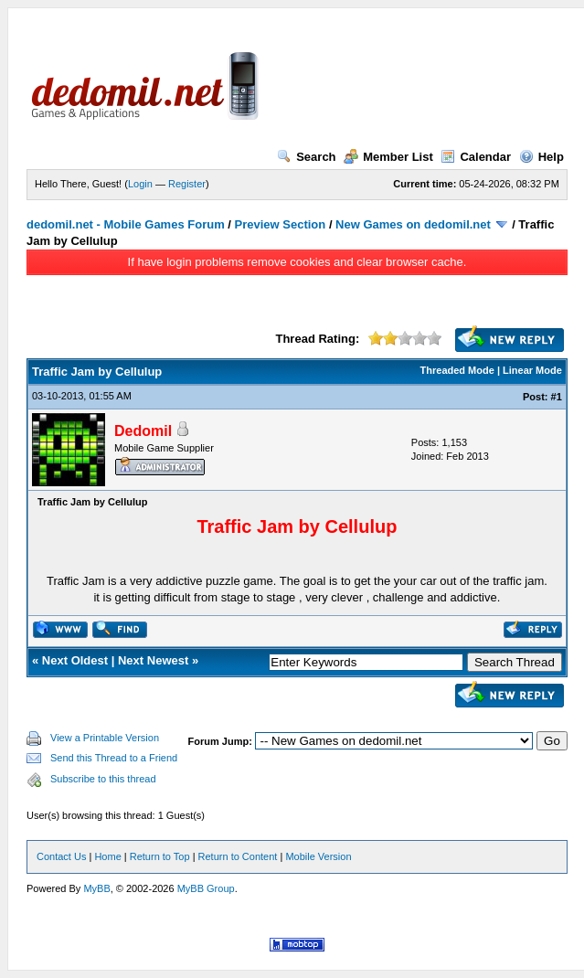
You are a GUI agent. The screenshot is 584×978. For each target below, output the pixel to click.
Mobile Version (318, 856)
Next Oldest (75, 660)
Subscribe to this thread (103, 778)
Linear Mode (532, 370)
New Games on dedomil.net (413, 224)
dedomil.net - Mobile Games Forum (126, 224)
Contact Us (61, 856)
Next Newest (153, 660)
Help (541, 157)
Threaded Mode (457, 370)
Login (140, 183)
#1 (556, 396)
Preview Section (280, 224)
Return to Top (160, 856)
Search (306, 157)
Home (107, 856)
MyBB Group (206, 888)
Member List (388, 157)
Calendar (476, 157)
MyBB (96, 888)
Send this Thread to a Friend (113, 757)
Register (187, 183)
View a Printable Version (104, 737)
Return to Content (238, 856)
